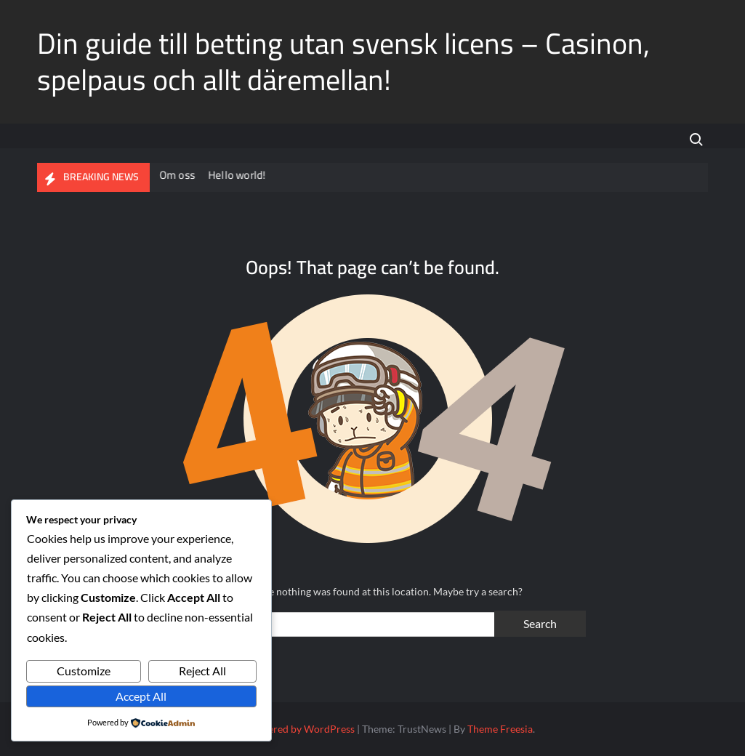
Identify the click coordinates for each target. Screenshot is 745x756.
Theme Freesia (500, 729)
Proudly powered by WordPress (282, 729)
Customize (83, 670)
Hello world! (238, 174)
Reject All (202, 670)
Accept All (141, 696)
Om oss (178, 174)
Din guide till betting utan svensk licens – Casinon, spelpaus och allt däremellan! (343, 61)
